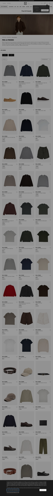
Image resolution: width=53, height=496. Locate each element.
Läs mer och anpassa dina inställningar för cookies (13, 492)
